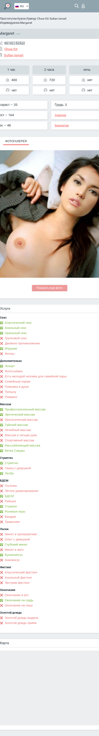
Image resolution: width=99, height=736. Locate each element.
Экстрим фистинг (17, 583)
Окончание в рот (17, 595)
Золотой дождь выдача (21, 618)
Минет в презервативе (21, 534)
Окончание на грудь (19, 600)
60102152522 (14, 43)
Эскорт (10, 366)
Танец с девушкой (18, 468)
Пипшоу (10, 392)
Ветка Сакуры (15, 450)
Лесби (9, 473)
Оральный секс (16, 333)
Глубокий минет (16, 544)
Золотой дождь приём (20, 623)
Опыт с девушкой (17, 539)
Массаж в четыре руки (21, 435)
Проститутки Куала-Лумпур (18, 18)
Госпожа (11, 486)
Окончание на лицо (19, 605)
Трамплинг (12, 522)
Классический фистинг (21, 572)
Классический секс (18, 323)
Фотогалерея (16, 141)
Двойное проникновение (22, 343)
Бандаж (10, 517)
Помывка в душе (17, 387)
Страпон (11, 506)
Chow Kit (43, 18)
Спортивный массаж (19, 440)
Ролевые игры (15, 511)
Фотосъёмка (13, 371)
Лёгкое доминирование (21, 491)
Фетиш (10, 354)
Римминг (11, 397)
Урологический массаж (21, 420)
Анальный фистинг (18, 577)
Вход (83, 6)
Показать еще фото (50, 287)
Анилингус (12, 560)
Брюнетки (62, 125)
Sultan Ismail (58, 18)
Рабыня (10, 501)
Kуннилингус (14, 555)
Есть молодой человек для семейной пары (35, 376)
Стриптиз (11, 463)
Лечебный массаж (18, 430)
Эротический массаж (20, 414)
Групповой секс (16, 338)
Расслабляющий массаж (22, 445)
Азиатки (60, 115)
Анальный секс (16, 328)
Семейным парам (17, 381)
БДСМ (9, 496)
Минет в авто (14, 550)
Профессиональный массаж (25, 409)
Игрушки (11, 348)
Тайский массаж (16, 425)
